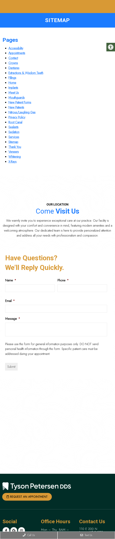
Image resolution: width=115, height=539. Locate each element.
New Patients (16, 107)
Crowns (13, 63)
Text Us (86, 535)
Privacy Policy (16, 117)
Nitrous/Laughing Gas (21, 112)
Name (10, 280)
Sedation (13, 132)
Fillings (12, 78)
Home (12, 82)
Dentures (13, 68)
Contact (13, 58)
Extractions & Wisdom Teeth (25, 73)
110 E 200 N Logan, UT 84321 (91, 530)
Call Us (29, 535)
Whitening (14, 156)
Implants (13, 87)
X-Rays (12, 161)
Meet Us (13, 92)
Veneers (13, 152)
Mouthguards (16, 97)
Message (12, 319)
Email (10, 301)
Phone (63, 280)
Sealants (13, 127)
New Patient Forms (19, 102)
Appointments (16, 53)
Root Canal (15, 122)
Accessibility (15, 48)
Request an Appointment (27, 497)
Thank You (14, 147)
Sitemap (13, 142)
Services (13, 137)
